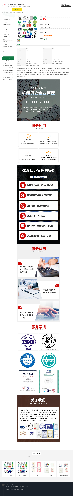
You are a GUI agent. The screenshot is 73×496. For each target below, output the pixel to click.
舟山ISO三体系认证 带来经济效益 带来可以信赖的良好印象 (8, 79)
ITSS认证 (5, 44)
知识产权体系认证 (6, 36)
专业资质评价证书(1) (7, 24)
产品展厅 (46, 9)
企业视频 (26, 9)
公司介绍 (36, 9)
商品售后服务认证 (6, 19)
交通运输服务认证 (6, 49)
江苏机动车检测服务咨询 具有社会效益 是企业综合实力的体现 (8, 72)
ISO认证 (14, 12)
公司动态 (55, 9)
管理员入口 (18, 489)
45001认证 (5, 31)
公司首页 (7, 9)
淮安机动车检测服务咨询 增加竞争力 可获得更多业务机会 (8, 67)
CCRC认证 (5, 51)
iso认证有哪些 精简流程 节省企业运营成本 (8, 60)
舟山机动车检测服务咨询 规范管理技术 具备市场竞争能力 (8, 74)
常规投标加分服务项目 (7, 22)
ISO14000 (5, 29)
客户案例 (65, 9)
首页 (7, 12)
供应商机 (17, 9)
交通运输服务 (6, 41)
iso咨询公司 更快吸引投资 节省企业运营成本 (8, 65)
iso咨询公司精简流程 (6, 63)
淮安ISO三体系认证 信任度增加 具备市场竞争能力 (8, 81)
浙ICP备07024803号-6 (16, 486)
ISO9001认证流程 (9, 475)
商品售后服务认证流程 (64, 475)
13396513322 (48, 35)
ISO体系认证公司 (50, 475)
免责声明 (15, 489)
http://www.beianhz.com (21, 444)
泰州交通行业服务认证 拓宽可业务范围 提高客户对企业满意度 (8, 70)
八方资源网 (11, 489)
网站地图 (22, 489)
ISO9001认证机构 (36, 475)
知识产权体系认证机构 (23, 475)
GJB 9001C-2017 (6, 34)
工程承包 (5, 39)
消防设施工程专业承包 (7, 46)
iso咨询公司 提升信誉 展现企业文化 (8, 77)
